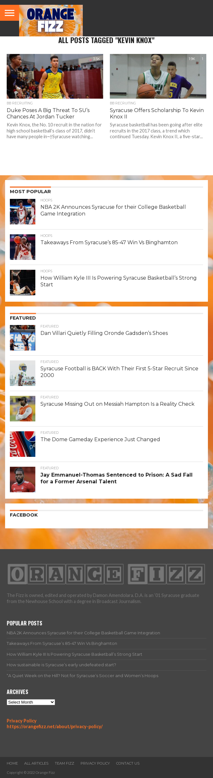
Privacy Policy (22, 720)
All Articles (36, 763)
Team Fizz (64, 763)
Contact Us (127, 763)
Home (12, 763)
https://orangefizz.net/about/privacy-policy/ (55, 726)
